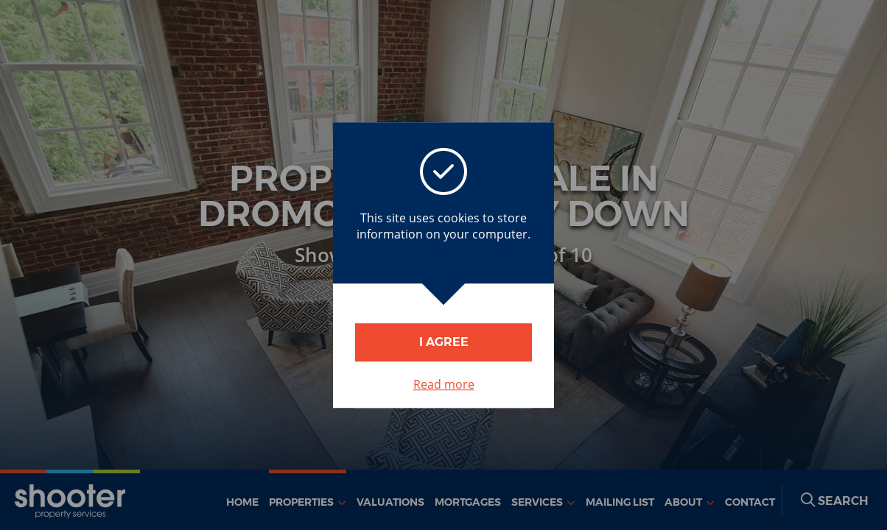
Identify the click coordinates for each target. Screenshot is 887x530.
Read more (443, 384)
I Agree (444, 342)
